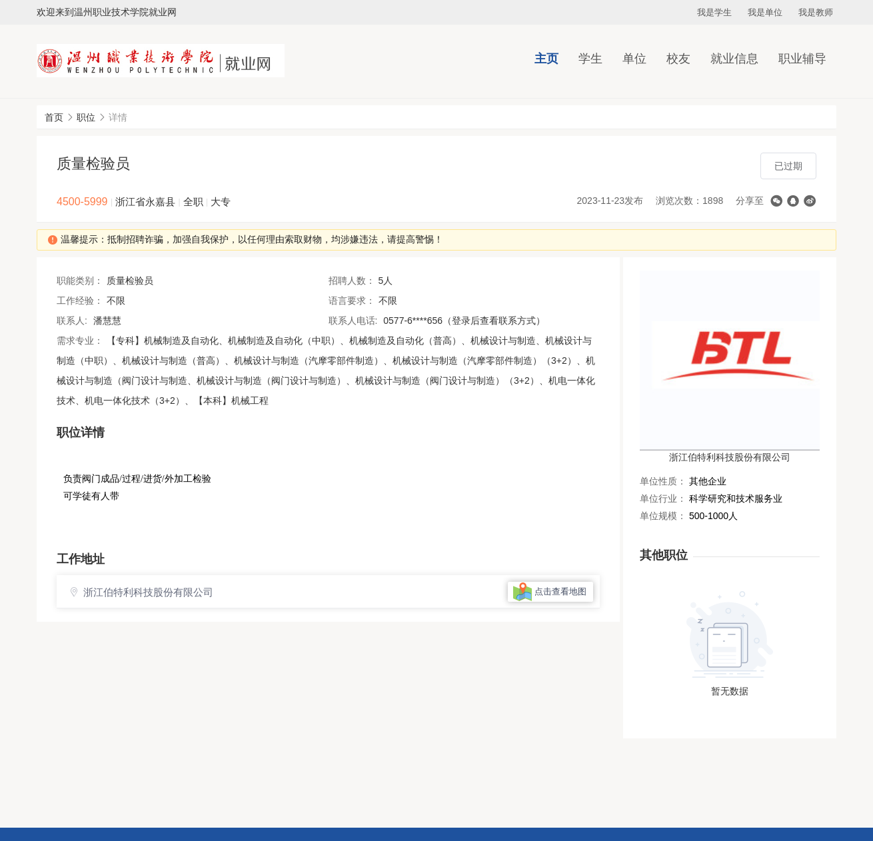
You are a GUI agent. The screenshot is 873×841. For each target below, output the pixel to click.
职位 (86, 117)
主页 (546, 58)
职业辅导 (802, 58)
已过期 (788, 166)
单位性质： (663, 481)
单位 (634, 58)
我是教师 (815, 12)
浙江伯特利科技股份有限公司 (729, 457)
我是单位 (765, 12)
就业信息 (734, 58)
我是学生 (714, 12)
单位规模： (663, 515)
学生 (590, 58)
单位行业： (663, 498)
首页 (54, 117)
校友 (678, 58)
